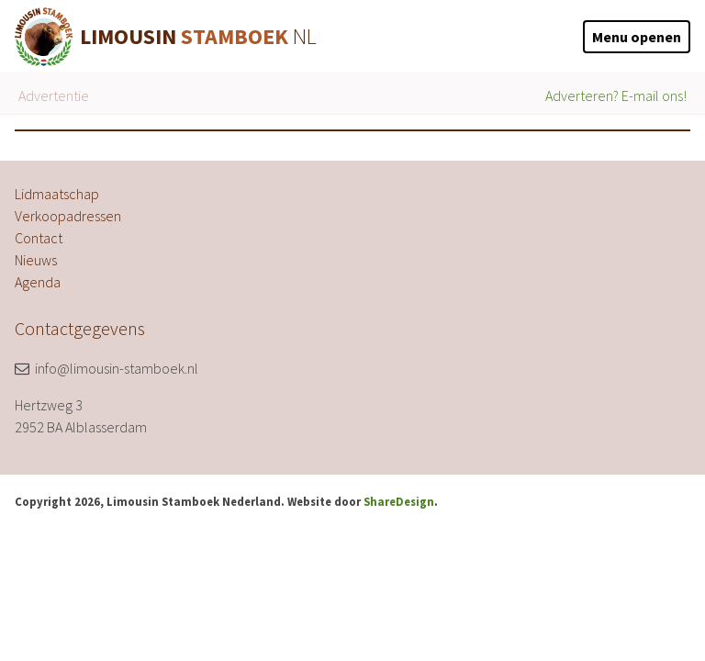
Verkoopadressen (68, 216)
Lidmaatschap (57, 194)
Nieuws (36, 260)
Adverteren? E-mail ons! (616, 95)
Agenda (38, 282)
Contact (38, 238)
